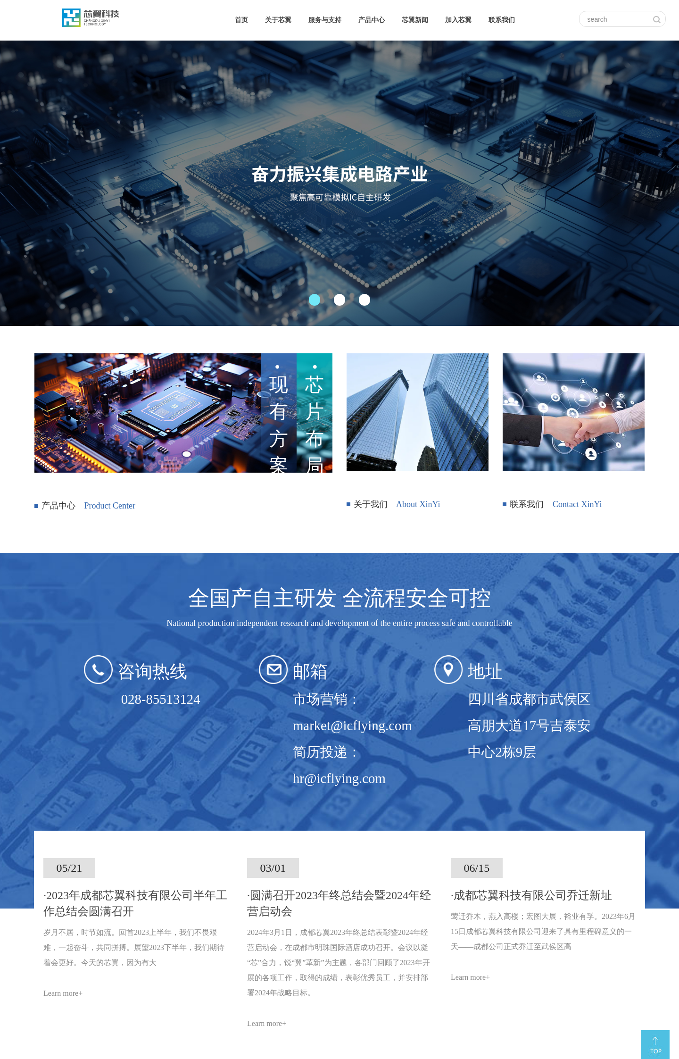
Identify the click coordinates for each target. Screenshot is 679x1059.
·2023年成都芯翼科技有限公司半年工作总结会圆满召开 (135, 903)
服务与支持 (324, 20)
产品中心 (371, 20)
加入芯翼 (458, 20)
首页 (241, 20)
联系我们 (502, 20)
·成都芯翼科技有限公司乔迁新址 (531, 895)
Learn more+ (63, 993)
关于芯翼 (278, 20)
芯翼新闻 (415, 20)
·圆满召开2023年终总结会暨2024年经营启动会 (339, 903)
